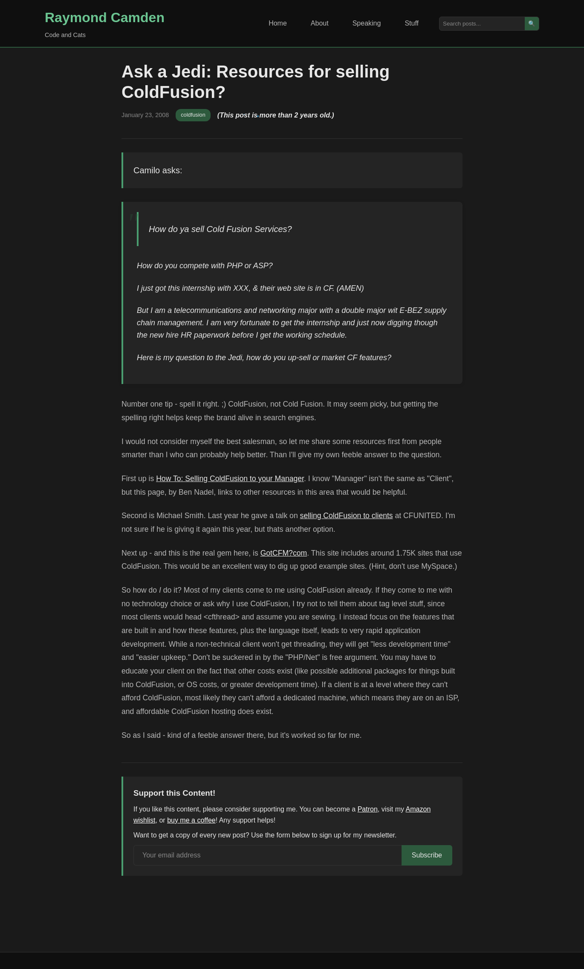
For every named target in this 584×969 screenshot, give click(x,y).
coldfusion (193, 115)
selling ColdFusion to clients (346, 515)
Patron (368, 809)
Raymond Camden (105, 17)
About (320, 23)
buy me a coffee (191, 820)
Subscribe (427, 855)
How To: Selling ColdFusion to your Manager (230, 478)
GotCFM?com (283, 553)
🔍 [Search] (531, 23)
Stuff (412, 23)
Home (278, 23)
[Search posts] (482, 23)
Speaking (367, 23)
